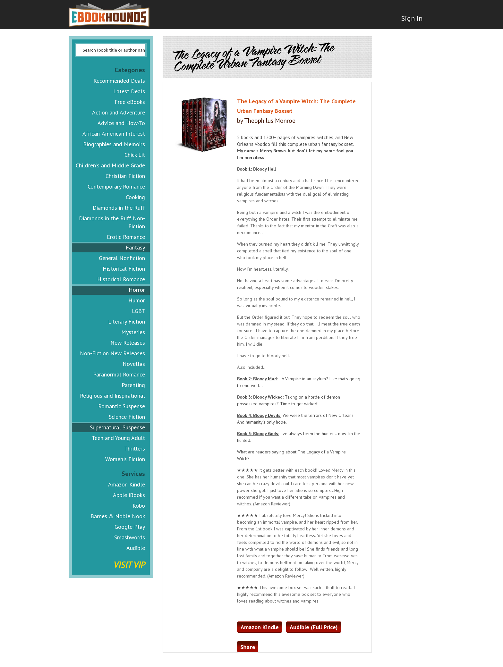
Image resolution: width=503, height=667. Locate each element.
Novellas (134, 363)
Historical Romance (121, 279)
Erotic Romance (126, 237)
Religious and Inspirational (112, 395)
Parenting (133, 385)
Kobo (138, 505)
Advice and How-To (121, 123)
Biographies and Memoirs (114, 144)
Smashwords (129, 537)
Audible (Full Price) (314, 627)
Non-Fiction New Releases (112, 353)
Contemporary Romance (116, 186)
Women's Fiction (125, 459)
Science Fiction (127, 416)
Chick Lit (134, 154)
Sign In (411, 19)
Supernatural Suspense (117, 427)
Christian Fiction (125, 176)
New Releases (127, 342)
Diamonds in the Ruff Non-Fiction (112, 222)
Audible (135, 548)
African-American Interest (113, 133)
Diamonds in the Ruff (119, 207)
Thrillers (134, 448)
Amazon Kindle (126, 484)
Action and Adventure (118, 112)
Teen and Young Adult (118, 438)
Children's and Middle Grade (110, 165)
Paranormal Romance (119, 374)
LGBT (138, 311)
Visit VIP (129, 564)
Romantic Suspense (121, 406)
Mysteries (133, 332)
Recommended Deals (119, 80)
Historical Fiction (124, 268)
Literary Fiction (126, 321)
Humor (136, 300)
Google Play (130, 526)
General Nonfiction (122, 258)
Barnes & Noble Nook (117, 516)
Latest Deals (129, 91)
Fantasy (135, 247)
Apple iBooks (129, 495)
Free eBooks (130, 102)
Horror (137, 289)
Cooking (135, 197)
